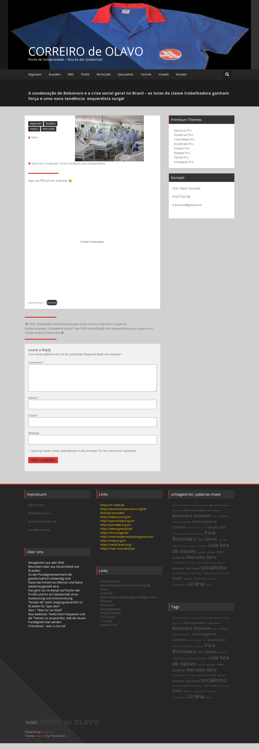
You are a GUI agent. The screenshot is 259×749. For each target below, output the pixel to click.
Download (51, 302)
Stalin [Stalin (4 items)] (177, 583)
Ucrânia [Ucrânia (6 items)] (196, 589)
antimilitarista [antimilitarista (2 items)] (213, 516)
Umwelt (163, 74)
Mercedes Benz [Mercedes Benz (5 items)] (202, 563)
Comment (36, 363)
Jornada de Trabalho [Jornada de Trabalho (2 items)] (197, 552)
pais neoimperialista (93, 163)
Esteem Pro (182, 148)
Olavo (34, 137)
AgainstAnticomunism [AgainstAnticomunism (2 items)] (219, 511)
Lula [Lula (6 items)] (213, 550)
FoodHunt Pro (183, 135)
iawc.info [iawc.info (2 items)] (223, 545)
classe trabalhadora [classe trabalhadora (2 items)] (181, 528)
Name (33, 404)
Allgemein (35, 74)
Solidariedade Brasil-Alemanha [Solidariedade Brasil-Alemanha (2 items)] (186, 579)
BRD (71, 74)
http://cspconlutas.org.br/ (117, 527)
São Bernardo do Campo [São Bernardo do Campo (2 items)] (205, 584)
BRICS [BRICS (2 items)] (215, 522)
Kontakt (181, 74)
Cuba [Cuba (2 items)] (198, 533)
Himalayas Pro (184, 162)
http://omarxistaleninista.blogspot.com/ (127, 542)
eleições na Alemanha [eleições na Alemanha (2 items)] (182, 539)
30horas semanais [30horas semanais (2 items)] (199, 511)
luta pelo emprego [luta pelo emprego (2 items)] (206, 558)
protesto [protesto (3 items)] (178, 574)
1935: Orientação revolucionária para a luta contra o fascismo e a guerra (75, 324)
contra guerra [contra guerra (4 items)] (204, 527)
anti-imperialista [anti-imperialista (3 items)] (194, 516)
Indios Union (108, 631)
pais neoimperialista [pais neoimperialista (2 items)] (206, 568)
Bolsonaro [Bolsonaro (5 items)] (182, 521)
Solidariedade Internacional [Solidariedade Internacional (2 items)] (216, 579)
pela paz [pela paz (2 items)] (221, 568)
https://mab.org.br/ (113, 546)
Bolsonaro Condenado (45, 163)
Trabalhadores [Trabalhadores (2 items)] (179, 590)
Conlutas (106, 627)
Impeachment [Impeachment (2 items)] (179, 552)
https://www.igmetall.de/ (116, 534)
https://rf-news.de (112, 511)
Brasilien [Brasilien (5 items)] (202, 521)
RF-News (106, 607)
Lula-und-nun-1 (36, 302)
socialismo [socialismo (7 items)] (213, 573)
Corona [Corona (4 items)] (178, 532)
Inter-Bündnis (109, 603)
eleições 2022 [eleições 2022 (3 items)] (217, 533)
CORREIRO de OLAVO (85, 51)
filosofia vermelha (112, 519)
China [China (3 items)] (224, 522)
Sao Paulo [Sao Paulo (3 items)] (192, 574)
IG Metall (106, 599)
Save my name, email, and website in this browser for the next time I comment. (84, 457)
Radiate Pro (182, 153)
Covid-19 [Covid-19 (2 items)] (190, 533)
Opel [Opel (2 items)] (192, 568)
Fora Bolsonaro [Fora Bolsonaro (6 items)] (193, 541)
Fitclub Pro (181, 157)
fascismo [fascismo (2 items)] (199, 539)
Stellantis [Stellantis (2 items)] (188, 584)
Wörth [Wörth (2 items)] (209, 590)
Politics (34, 129)
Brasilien (55, 74)
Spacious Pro (183, 130)
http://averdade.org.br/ (115, 531)
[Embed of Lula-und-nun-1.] (92, 242)
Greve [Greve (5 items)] (211, 545)
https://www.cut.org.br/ (115, 523)
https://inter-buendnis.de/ (117, 554)
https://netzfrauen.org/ (116, 550)
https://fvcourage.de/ (114, 538)
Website (33, 439)
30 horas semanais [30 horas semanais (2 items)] (180, 511)
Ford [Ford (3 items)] (200, 545)
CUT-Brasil (107, 623)
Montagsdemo (110, 615)
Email (33, 421)
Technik (145, 74)
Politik (85, 74)
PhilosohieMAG (110, 619)
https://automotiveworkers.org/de (123, 515)
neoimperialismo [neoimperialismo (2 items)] (180, 568)
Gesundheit (125, 74)
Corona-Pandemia (70, 163)
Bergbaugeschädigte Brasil (138, 603)
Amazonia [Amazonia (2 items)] (177, 516)
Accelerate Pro (184, 144)
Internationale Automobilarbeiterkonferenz (119, 589)
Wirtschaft (104, 74)
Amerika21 (107, 611)
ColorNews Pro (184, 139)
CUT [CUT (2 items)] (204, 533)
